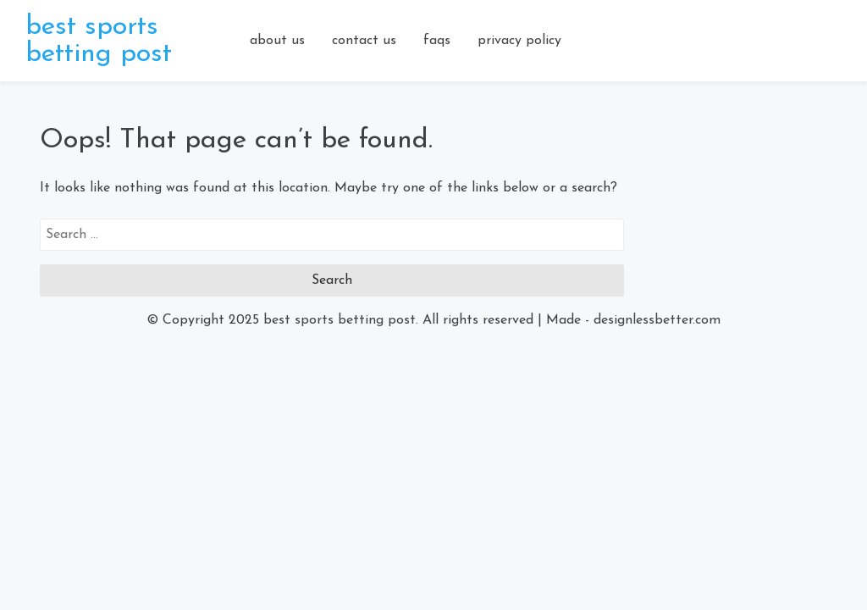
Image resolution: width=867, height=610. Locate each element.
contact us (364, 40)
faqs (436, 40)
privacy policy (519, 40)
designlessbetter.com (657, 320)
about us (277, 40)
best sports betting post (98, 41)
